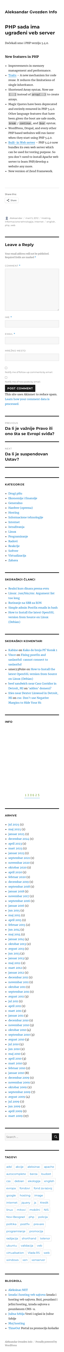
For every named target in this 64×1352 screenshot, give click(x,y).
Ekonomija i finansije (22, 498)
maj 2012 (14, 963)
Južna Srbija (16, 1313)
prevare (39, 1224)
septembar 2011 (18, 991)
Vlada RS (34, 1252)
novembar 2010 (18, 1025)
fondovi (25, 1188)
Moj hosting (16, 1323)
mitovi (21, 1209)
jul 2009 (13, 1101)
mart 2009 (15, 1116)
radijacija (12, 1238)
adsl (9, 1166)
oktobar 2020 (17, 867)
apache (49, 1166)
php (7, 225)
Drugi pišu (15, 493)
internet (12, 1202)
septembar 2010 (19, 1034)
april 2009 (15, 1111)
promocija (36, 1231)
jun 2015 (14, 910)
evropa (11, 1188)
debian (19, 1181)
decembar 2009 (18, 1077)
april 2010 (15, 1058)
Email (10, 334)
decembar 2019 (18, 881)
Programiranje (18, 536)
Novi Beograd (15, 1217)
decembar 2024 (18, 838)
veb (39, 1245)
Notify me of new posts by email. (23, 381)
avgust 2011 (16, 996)
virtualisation (15, 1252)
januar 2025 (16, 834)
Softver (13, 550)
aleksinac (33, 1166)
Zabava (13, 560)
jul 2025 (13, 824)
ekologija (34, 1181)
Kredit (44, 1202)
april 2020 (15, 872)
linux (9, 1209)
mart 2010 (15, 1063)
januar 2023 (16, 853)
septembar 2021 (19, 858)
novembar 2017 (18, 896)
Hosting (45, 218)
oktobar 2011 (17, 987)
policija (43, 1217)
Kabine (13, 650)
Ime (8, 317)
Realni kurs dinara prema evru (28, 588)
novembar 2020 (19, 862)
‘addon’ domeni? (39, 688)
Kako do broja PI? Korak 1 (40, 650)
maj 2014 (14, 934)
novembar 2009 (19, 1082)
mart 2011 (15, 1010)
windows (12, 1260)
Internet (39, 221)
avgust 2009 (16, 1096)
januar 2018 (16, 891)
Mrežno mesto (15, 350)
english (51, 221)
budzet (46, 1174)
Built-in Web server (21, 142)
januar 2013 (16, 958)
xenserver (38, 1260)
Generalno (15, 503)
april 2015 (15, 920)
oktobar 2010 (17, 1030)
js (35, 1202)
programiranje (15, 1231)
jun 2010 (14, 1049)
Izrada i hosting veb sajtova (27, 1294)
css (8, 1181)
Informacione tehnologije (19, 221)
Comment (12, 265)
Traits (12, 75)
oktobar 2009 (17, 1087)
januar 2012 (16, 972)
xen (25, 1260)
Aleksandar (16, 218)
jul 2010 (13, 1044)
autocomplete (16, 1174)
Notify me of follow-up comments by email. (29, 372)
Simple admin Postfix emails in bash (33, 607)
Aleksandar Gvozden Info (31, 12)
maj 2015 (14, 915)
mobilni (35, 1209)
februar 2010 (16, 1068)
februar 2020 (17, 877)
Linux (12, 531)
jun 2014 (14, 929)
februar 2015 (16, 924)
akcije (20, 1166)
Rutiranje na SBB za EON (25, 603)
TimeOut (14, 1328)
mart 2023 (15, 848)
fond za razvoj (43, 1188)
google (11, 1195)
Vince (12, 655)
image (38, 1195)
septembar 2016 (19, 901)
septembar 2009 (19, 1092)
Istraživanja (16, 527)
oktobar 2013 (17, 944)
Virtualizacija (17, 555)
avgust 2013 (16, 948)
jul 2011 (13, 1001)
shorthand (29, 1238)
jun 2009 (14, 1106)
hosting (25, 1195)
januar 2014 (16, 939)
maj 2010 (14, 1053)
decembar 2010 (18, 1020)
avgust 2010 (16, 1039)
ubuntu (11, 1245)
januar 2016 (16, 905)
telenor (45, 1238)
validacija (27, 1245)
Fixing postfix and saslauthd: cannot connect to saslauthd (28, 659)
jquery (26, 1202)
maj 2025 (14, 829)
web (13, 225)
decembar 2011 (18, 977)
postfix (25, 1224)
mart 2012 (15, 967)
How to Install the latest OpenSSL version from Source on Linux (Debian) (31, 617)
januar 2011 (16, 1015)
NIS (46, 1209)
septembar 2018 (19, 886)
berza (33, 1174)
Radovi (13, 541)
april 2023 (15, 843)
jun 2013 (14, 953)
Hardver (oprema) (20, 507)
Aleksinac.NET (18, 1290)
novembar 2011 (18, 982)
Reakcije (14, 546)
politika (11, 1224)
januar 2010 (16, 1073)
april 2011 (14, 1006)
